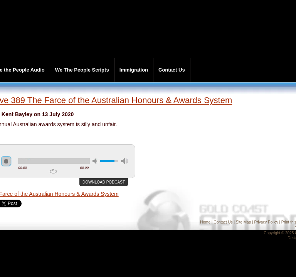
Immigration (133, 70)
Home (205, 222)
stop (6, 161)
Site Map (243, 222)
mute (95, 161)
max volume (124, 161)
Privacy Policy (266, 222)
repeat (53, 171)
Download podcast (103, 182)
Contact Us (171, 70)
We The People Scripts (82, 70)
